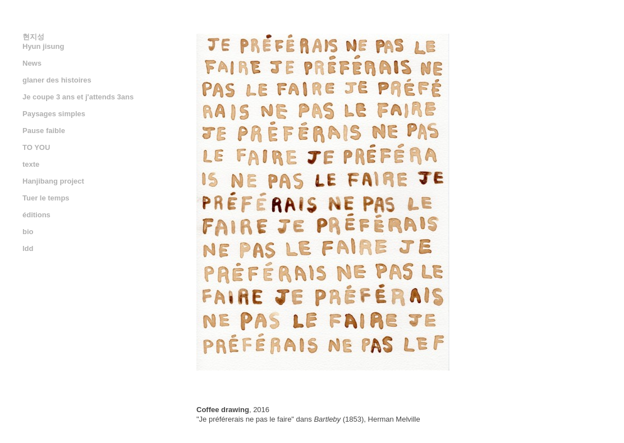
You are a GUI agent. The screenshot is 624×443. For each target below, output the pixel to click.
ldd (28, 248)
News (32, 63)
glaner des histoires (56, 80)
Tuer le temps (46, 198)
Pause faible (43, 130)
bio (28, 231)
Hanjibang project (53, 181)
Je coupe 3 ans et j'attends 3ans (78, 97)
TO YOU (36, 147)
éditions (36, 215)
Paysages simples (53, 113)
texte (30, 164)
